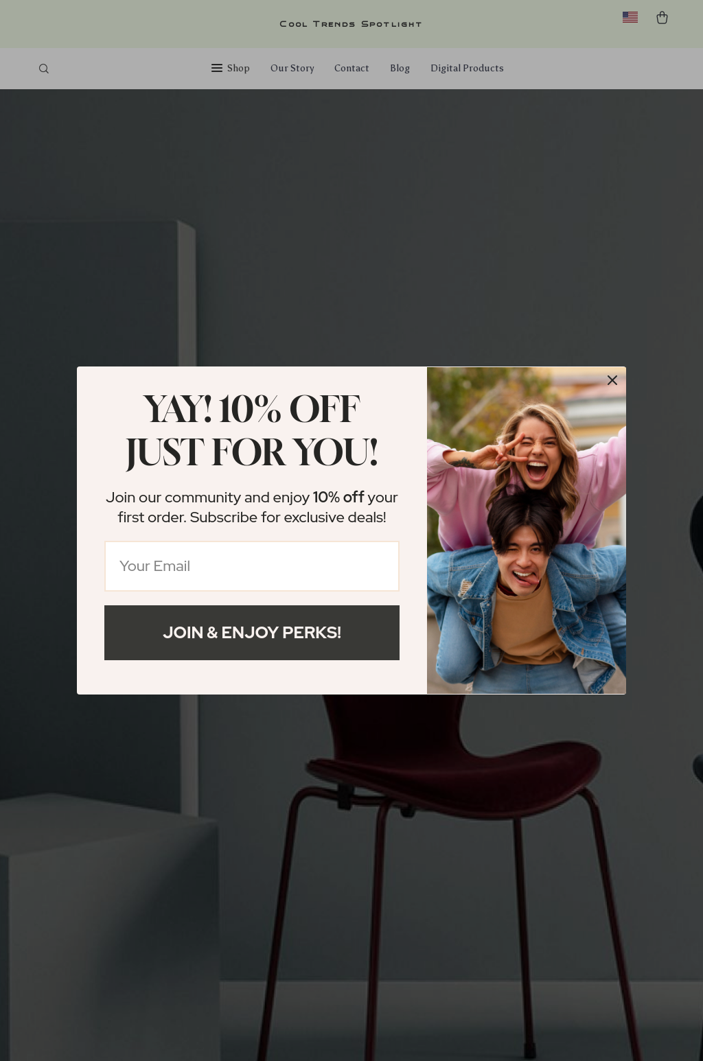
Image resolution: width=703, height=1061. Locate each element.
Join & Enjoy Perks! (252, 632)
